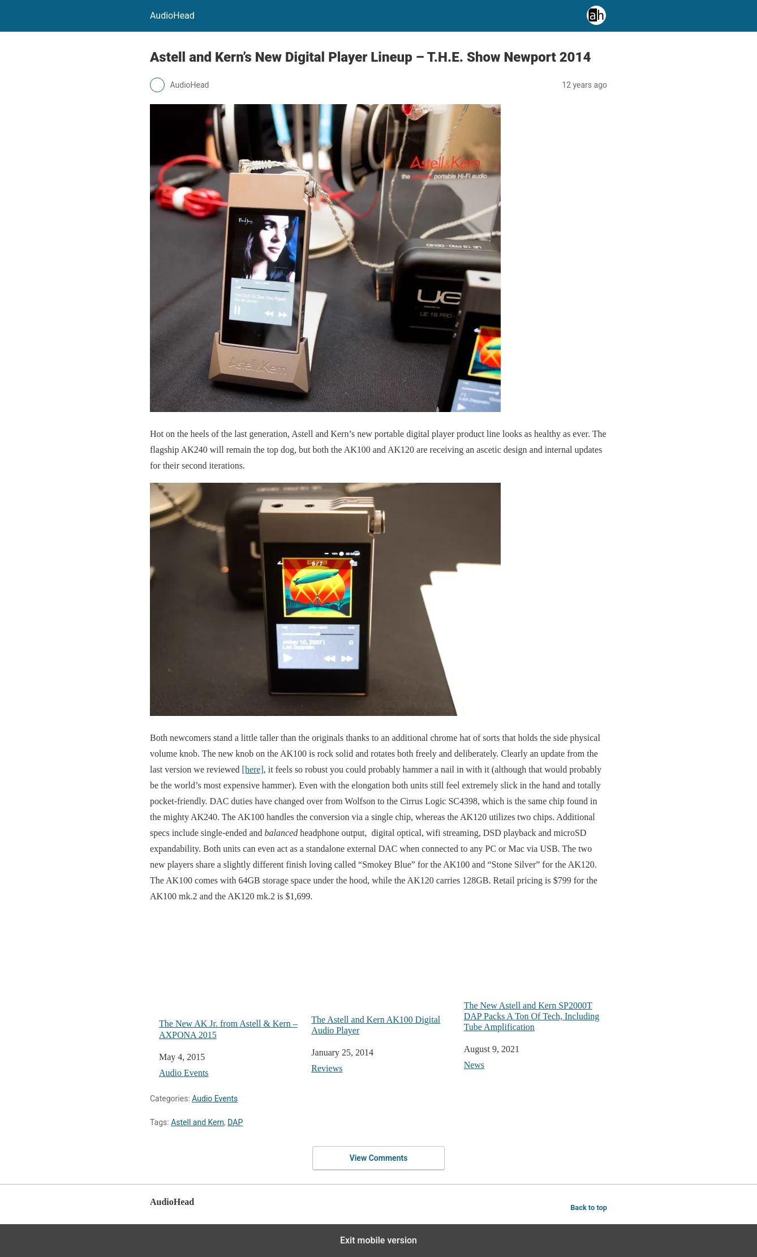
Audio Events (184, 1073)
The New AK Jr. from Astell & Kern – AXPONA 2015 (230, 976)
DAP (235, 1122)
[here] (253, 769)
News (474, 1065)
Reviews (326, 1068)
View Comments (379, 1157)
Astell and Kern (197, 1122)
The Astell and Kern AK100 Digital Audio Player (382, 974)
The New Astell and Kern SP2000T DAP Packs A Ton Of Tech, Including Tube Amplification (535, 972)
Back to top (588, 1207)
